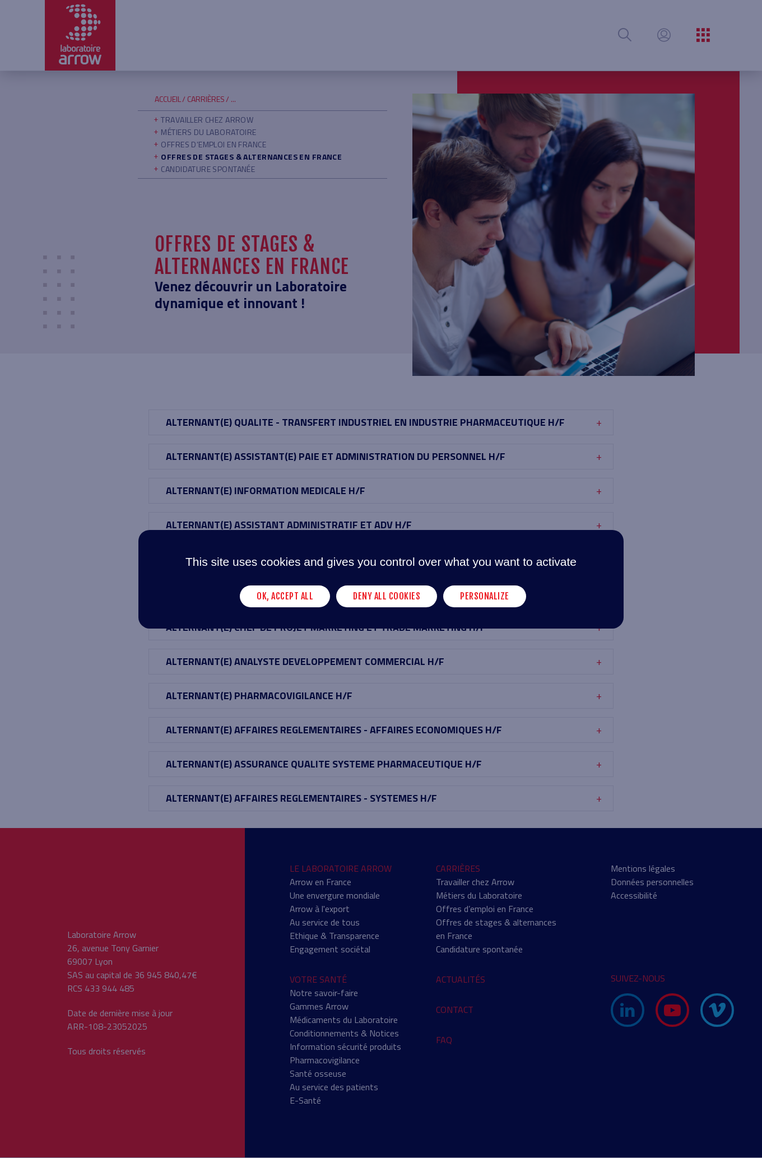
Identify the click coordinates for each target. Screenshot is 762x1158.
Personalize (484, 595)
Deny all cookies (386, 595)
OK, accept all (285, 595)
